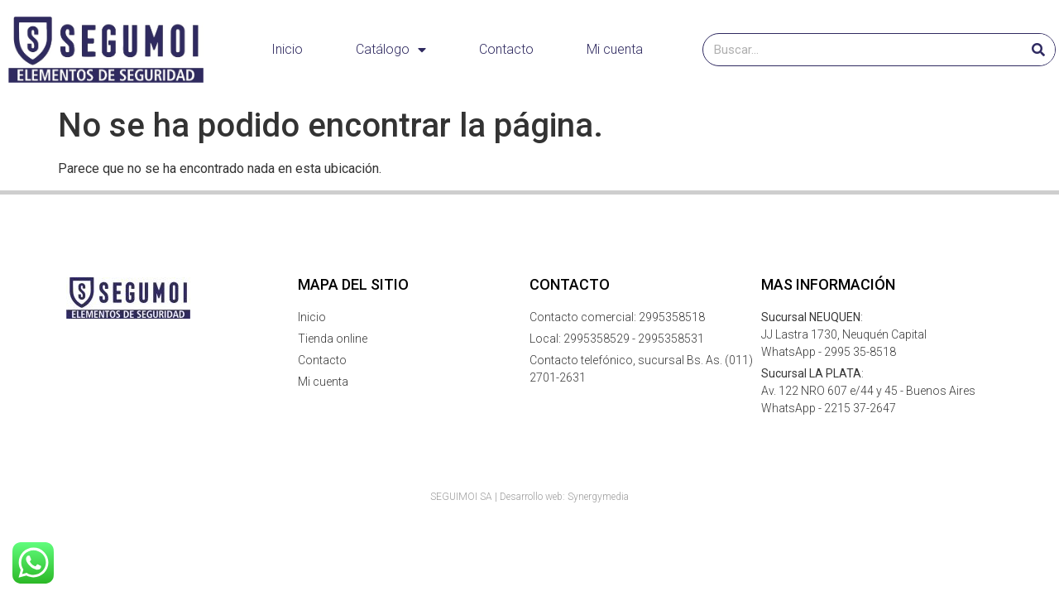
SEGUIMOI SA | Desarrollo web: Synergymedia (529, 496)
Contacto (506, 49)
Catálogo (391, 50)
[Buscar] (1038, 49)
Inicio (287, 49)
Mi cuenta (615, 49)
